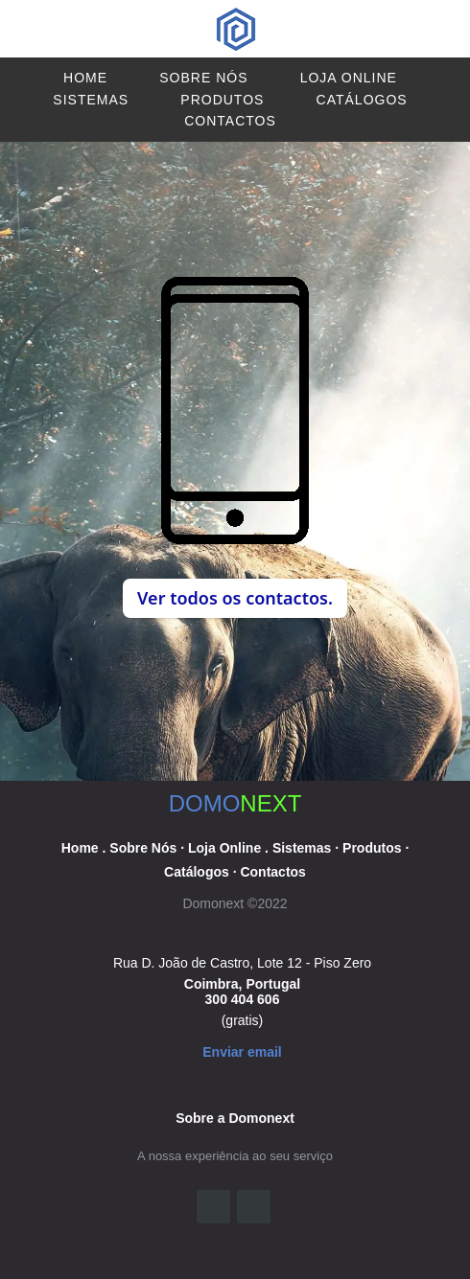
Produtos (222, 99)
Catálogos (362, 99)
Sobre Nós (203, 77)
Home (85, 77)
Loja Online (348, 77)
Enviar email (242, 1052)
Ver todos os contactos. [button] (235, 597)
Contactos (230, 120)
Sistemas (91, 99)
